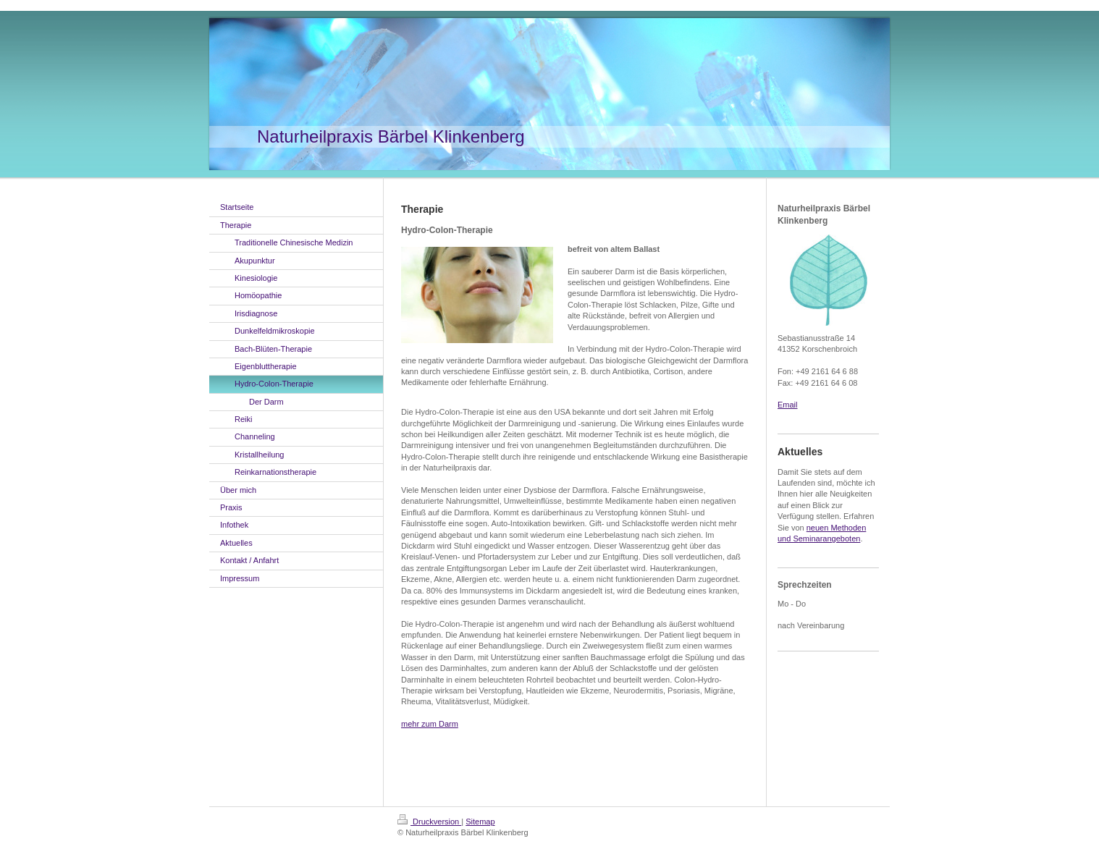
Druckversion (429, 821)
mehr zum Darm (429, 723)
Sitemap (480, 821)
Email (788, 404)
